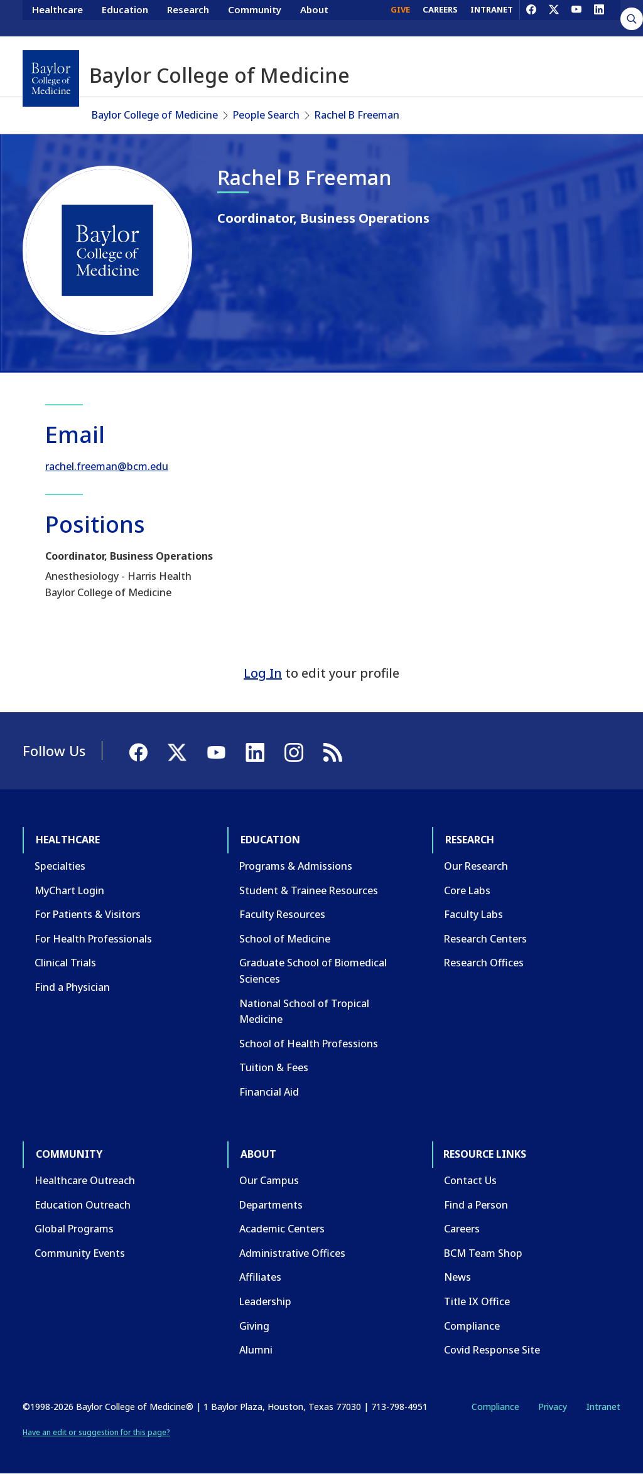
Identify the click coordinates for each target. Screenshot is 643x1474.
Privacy (552, 1407)
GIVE (400, 17)
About (314, 17)
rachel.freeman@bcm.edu (106, 466)
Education (125, 17)
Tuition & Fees (273, 1067)
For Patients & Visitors (88, 914)
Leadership (265, 1301)
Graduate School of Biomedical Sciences (313, 971)
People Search (266, 115)
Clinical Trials (65, 962)
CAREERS (440, 17)
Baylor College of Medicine (155, 115)
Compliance (472, 1326)
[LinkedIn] (599, 17)
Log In (263, 673)
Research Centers (485, 939)
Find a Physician (72, 987)
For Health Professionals (93, 939)
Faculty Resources (282, 914)
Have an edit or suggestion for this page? (96, 1432)
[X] (554, 17)
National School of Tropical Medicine (304, 1011)
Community (254, 17)
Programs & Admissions (295, 866)
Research (188, 17)
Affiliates (260, 1277)
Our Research (476, 866)
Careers (462, 1229)
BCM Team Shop (483, 1253)
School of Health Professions (308, 1043)
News (457, 1277)
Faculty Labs (473, 914)
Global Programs (74, 1229)
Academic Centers (282, 1229)
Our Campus (269, 1180)
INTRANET (491, 17)
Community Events (80, 1253)
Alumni (256, 1350)
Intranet (603, 1407)
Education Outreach (83, 1205)
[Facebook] (531, 17)
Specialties (60, 866)
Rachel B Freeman (357, 115)
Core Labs (467, 890)
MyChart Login (69, 890)
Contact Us (470, 1180)
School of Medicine (284, 939)
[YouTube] (576, 17)
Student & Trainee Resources (308, 890)
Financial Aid (269, 1092)
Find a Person (476, 1205)
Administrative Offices (292, 1253)
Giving (254, 1326)
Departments (271, 1205)
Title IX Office (477, 1301)
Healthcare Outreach (85, 1180)
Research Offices (484, 962)
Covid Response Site (492, 1350)
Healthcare (57, 17)
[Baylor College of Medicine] (51, 78)
